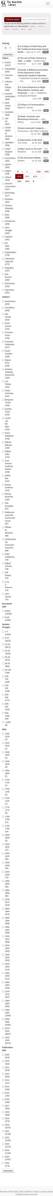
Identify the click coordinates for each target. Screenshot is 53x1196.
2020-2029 (6, 1040)
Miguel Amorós (6, 566)
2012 (6, 1075)
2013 (6, 1081)
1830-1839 (6, 865)
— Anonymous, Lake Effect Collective (33, 131)
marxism (6, 238)
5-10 (6, 639)
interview (6, 76)
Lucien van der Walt (6, 424)
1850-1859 (6, 884)
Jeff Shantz (6, 575)
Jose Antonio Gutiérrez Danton (6, 466)
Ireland (6, 178)
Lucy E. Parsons (6, 586)
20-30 (6, 652)
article (6, 612)
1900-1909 (6, 930)
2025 (6, 1158)
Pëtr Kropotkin (6, 506)
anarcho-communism (6, 186)
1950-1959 (6, 976)
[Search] (35, 19)
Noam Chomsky (6, 393)
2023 (6, 1145)
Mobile (20, 1194)
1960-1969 (6, 985)
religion (6, 172)
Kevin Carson (6, 326)
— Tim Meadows (33, 150)
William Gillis (6, 454)
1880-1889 (6, 911)
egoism (6, 165)
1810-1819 (6, 847)
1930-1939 (6, 957)
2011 (6, 1068)
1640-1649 (6, 764)
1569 (46, 172)
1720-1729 (6, 783)
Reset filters (8, 55)
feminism (6, 200)
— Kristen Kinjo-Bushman (33, 61)
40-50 (6, 664)
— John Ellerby (33, 119)
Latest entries (47, 1191)
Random (4, 1191)
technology (6, 194)
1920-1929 (6, 948)
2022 (6, 1138)
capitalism (6, 143)
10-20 (6, 645)
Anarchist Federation (6, 344)
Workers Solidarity (6, 208)
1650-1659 (6, 773)
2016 (6, 1100)
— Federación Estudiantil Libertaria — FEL (33, 76)
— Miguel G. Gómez (33, 108)
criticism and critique (6, 85)
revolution (6, 113)
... (32, 172)
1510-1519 (6, 746)
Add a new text (30, 1194)
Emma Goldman (6, 487)
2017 (6, 1107)
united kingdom (6, 152)
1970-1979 (6, 994)
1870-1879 (6, 902)
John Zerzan (6, 597)
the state (6, 246)
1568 (38, 172)
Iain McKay (6, 317)
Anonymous (6, 302)
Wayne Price (6, 363)
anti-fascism (6, 277)
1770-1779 (6, 810)
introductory (6, 222)
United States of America (6, 133)
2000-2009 (6, 1022)
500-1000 (5, 716)
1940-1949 (6, 967)
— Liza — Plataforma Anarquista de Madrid (33, 93)
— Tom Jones (33, 141)
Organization (6, 253)
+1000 (6, 723)
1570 (19, 176)
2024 (6, 1151)
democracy (6, 284)
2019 (6, 1119)
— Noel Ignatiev (33, 159)
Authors (28, 1191)
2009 (6, 1056)
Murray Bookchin (6, 497)
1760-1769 (6, 801)
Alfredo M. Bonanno (6, 531)
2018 (6, 1113)
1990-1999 (6, 1013)
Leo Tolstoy (6, 384)
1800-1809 (6, 838)
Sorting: (6, 43)
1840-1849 (6, 875)
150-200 (6, 688)
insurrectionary (6, 159)
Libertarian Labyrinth (6, 261)
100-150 (6, 679)
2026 (6, 1164)
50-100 (6, 671)
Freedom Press (6, 335)
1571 (27, 176)
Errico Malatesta (6, 436)
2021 (6, 1132)
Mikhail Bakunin (6, 445)
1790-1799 (6, 829)
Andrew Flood (6, 412)
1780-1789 (6, 819)
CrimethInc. (6, 309)
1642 (19, 181)
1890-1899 (6, 921)
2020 (6, 1126)
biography (6, 269)
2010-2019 (6, 1031)
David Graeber (6, 354)
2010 (6, 1062)
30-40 (6, 658)
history (6, 63)
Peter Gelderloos (6, 557)
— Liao (33, 49)
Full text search (13, 19)
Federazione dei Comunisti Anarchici (6, 545)
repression (6, 291)
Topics (36, 1191)
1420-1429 (6, 736)
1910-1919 (6, 939)
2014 (6, 1087)
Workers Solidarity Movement (6, 373)
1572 (35, 176)
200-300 (6, 697)
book (6, 618)
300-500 (6, 707)
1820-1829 (6, 856)
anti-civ (6, 121)
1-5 (6, 633)
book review (6, 106)
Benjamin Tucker (6, 403)
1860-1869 (6, 893)
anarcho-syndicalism (6, 96)
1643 (27, 181)
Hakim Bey (6, 478)
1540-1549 (6, 755)
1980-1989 (6, 1003)
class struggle (6, 230)
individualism (6, 70)
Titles (21, 1191)
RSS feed (13, 1191)
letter (6, 216)
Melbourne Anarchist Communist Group (6, 518)
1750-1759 (6, 792)
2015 (6, 1094)
